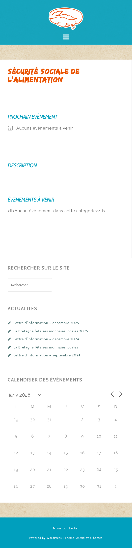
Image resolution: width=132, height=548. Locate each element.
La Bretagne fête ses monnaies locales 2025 (50, 331)
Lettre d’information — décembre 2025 (46, 323)
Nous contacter (66, 528)
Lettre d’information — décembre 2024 (46, 339)
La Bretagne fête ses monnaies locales (45, 347)
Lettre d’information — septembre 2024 (47, 355)
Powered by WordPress (45, 538)
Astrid (80, 538)
